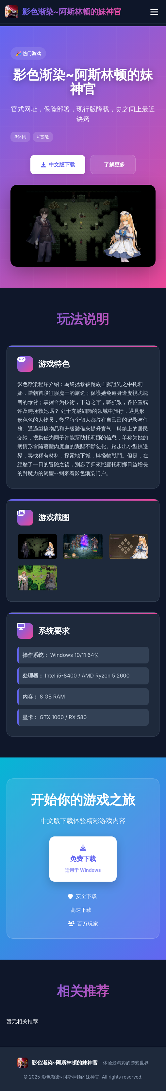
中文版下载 (58, 164)
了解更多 (114, 164)
